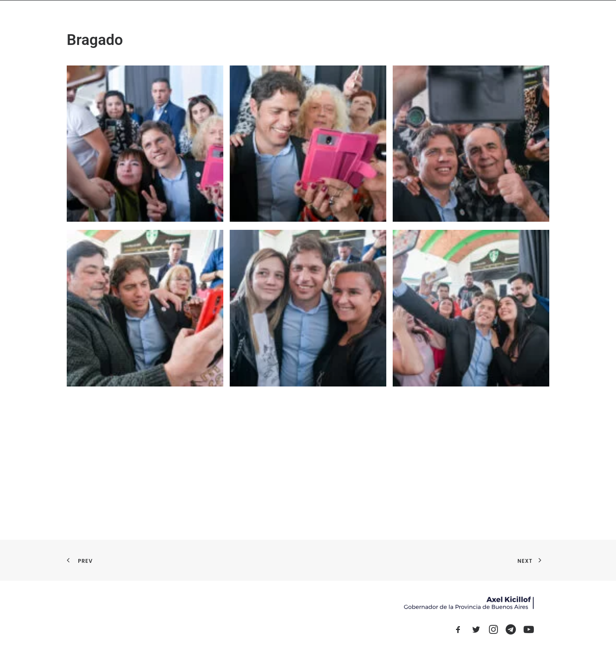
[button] (458, 632)
